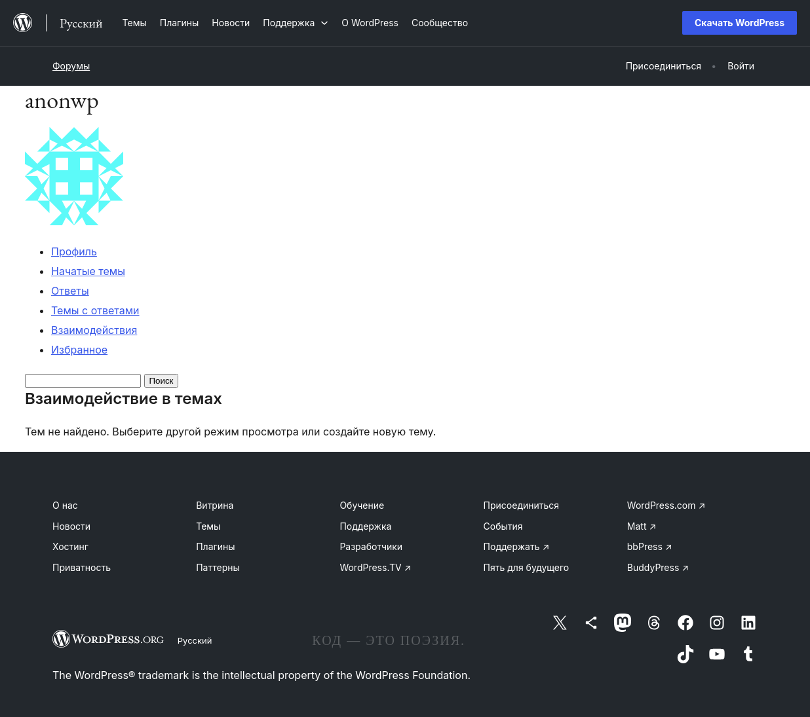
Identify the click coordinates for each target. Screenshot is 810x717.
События (503, 526)
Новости (71, 526)
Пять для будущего (526, 567)
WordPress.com (666, 505)
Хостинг (70, 546)
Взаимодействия (94, 330)
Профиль (74, 251)
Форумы (71, 65)
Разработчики (370, 546)
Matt (641, 526)
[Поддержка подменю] (295, 22)
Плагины (215, 546)
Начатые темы (88, 271)
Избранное (79, 349)
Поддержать (517, 546)
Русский (195, 640)
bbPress (649, 546)
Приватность (81, 567)
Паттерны (218, 567)
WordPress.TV (375, 567)
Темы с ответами (95, 310)
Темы (208, 526)
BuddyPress (658, 567)
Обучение (361, 505)
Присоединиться (522, 505)
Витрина (214, 505)
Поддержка (365, 526)
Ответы (70, 290)
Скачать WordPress (739, 22)
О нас (65, 505)
